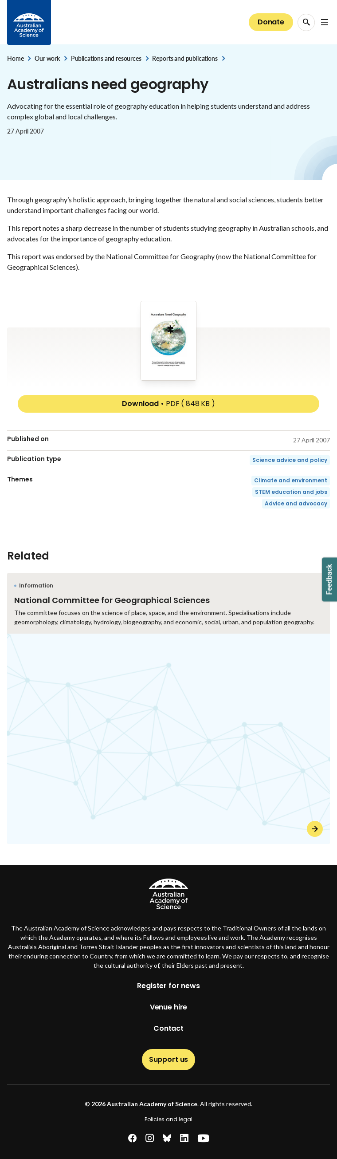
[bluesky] (167, 1138)
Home (15, 58)
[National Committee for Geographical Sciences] (168, 708)
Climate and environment (290, 480)
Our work (47, 58)
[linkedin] (184, 1138)
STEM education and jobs (291, 492)
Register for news (168, 986)
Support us (168, 1059)
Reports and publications (184, 58)
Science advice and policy (289, 460)
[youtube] (203, 1138)
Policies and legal (168, 1119)
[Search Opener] (306, 22)
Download (168, 403)
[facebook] (132, 1138)
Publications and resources (106, 58)
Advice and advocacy (296, 503)
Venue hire (168, 1007)
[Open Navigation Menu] (324, 22)
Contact (168, 1028)
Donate (271, 22)
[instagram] (149, 1138)
